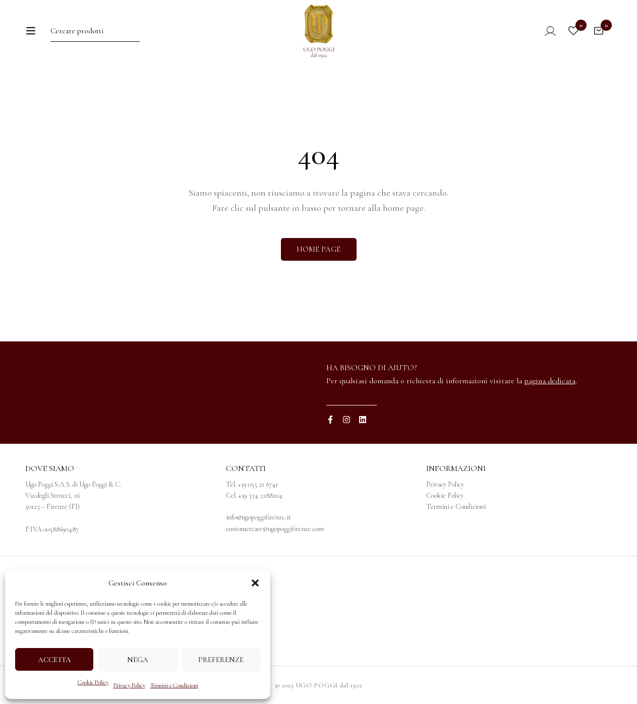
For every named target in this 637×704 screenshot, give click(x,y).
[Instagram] (346, 420)
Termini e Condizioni (174, 685)
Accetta (54, 659)
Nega (137, 659)
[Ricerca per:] (93, 38)
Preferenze (221, 659)
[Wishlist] (573, 38)
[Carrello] (598, 38)
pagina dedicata (549, 381)
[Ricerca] (156, 38)
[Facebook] (330, 420)
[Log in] (543, 38)
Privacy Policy (129, 685)
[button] (255, 583)
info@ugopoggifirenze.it (258, 517)
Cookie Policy (93, 682)
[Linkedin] (363, 420)
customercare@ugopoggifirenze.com (275, 528)
